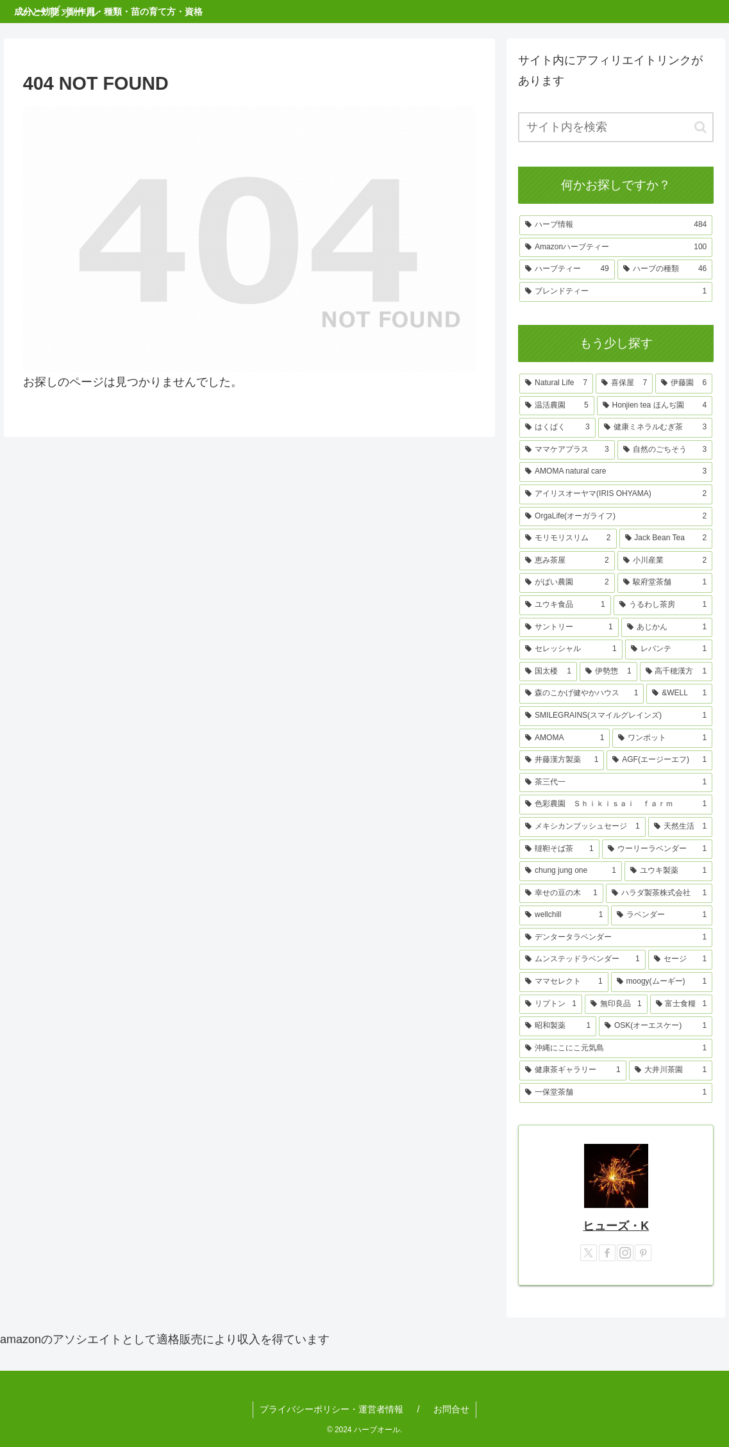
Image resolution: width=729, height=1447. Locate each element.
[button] (700, 127)
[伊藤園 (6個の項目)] (683, 383)
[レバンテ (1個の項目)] (669, 649)
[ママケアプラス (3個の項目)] (567, 450)
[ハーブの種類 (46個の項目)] (665, 269)
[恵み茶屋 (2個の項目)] (567, 561)
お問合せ (451, 1409)
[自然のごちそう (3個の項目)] (665, 450)
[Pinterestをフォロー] (643, 1252)
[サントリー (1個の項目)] (569, 628)
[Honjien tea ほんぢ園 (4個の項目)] (655, 406)
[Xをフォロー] (588, 1252)
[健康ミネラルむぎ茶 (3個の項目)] (655, 428)
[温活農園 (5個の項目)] (556, 406)
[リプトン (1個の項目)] (550, 1004)
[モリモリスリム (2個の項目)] (567, 539)
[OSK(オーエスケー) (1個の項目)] (655, 1026)
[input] (616, 127)
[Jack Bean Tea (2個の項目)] (666, 539)
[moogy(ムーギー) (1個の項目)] (662, 982)
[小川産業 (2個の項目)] (665, 561)
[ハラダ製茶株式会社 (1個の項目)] (659, 894)
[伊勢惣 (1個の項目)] (608, 672)
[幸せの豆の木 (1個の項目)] (561, 894)
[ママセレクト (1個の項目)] (563, 982)
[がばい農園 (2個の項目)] (567, 583)
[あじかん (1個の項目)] (667, 628)
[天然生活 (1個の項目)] (680, 827)
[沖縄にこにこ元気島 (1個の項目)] (615, 1049)
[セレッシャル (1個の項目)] (571, 649)
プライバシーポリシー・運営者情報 (331, 1409)
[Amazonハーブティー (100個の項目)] (615, 248)
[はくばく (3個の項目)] (557, 428)
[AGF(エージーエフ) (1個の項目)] (659, 760)
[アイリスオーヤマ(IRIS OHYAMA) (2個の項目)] (615, 494)
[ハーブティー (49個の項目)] (567, 269)
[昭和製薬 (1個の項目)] (557, 1026)
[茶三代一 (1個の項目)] (615, 783)
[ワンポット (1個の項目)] (662, 738)
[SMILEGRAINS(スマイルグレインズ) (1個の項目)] (615, 716)
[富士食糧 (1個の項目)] (681, 1004)
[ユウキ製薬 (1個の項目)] (668, 871)
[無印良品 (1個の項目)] (616, 1004)
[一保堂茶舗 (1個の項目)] (615, 1093)
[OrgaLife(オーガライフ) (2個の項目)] (615, 517)
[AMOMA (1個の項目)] (564, 738)
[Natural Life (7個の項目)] (556, 383)
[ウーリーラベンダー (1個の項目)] (657, 849)
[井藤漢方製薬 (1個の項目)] (561, 760)
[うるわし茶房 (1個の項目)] (663, 605)
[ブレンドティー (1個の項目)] (615, 292)
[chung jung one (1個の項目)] (570, 871)
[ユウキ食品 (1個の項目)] (565, 605)
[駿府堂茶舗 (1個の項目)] (665, 583)
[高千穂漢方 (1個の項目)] (676, 672)
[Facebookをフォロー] (607, 1252)
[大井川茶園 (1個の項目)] (671, 1070)
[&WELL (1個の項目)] (679, 694)
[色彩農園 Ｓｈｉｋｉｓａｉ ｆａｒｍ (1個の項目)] (615, 804)
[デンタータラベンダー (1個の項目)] (615, 938)
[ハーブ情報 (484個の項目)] (615, 225)
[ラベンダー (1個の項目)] (661, 915)
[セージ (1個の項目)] (680, 960)
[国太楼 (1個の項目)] (548, 672)
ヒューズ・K (616, 1226)
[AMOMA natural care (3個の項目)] (615, 472)
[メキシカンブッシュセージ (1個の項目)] (582, 827)
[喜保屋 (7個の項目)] (624, 383)
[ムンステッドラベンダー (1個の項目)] (582, 960)
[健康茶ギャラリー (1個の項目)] (572, 1070)
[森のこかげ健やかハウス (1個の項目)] (581, 694)
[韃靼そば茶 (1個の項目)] (559, 849)
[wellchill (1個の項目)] (563, 915)
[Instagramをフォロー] (625, 1252)
